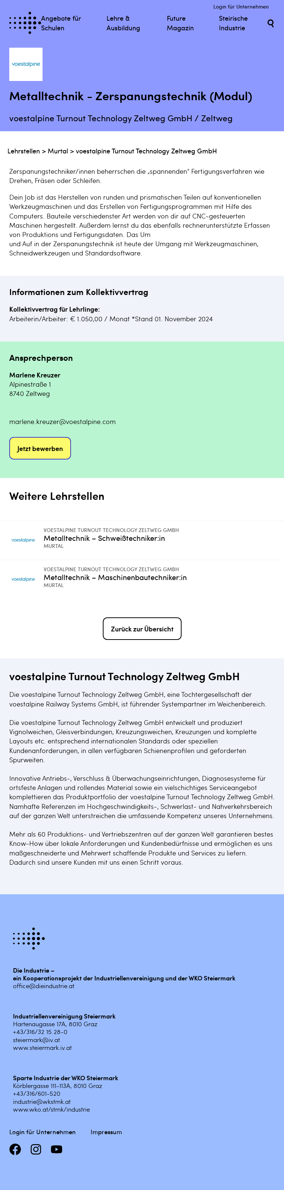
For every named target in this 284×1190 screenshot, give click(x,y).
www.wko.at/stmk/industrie (51, 1109)
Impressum (106, 1131)
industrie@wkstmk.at (42, 1101)
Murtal (58, 150)
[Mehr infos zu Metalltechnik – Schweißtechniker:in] (26, 540)
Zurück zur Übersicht (142, 628)
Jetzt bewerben (40, 448)
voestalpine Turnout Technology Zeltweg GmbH (146, 150)
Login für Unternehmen (241, 6)
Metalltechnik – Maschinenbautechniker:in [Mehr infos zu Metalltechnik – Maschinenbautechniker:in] (115, 577)
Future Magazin (180, 22)
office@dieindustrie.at (43, 985)
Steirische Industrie (233, 22)
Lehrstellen (23, 150)
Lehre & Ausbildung (123, 22)
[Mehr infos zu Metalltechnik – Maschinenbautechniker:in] (26, 579)
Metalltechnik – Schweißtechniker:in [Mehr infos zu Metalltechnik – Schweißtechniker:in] (104, 538)
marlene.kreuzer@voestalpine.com (62, 421)
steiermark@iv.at (36, 1039)
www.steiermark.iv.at (42, 1047)
